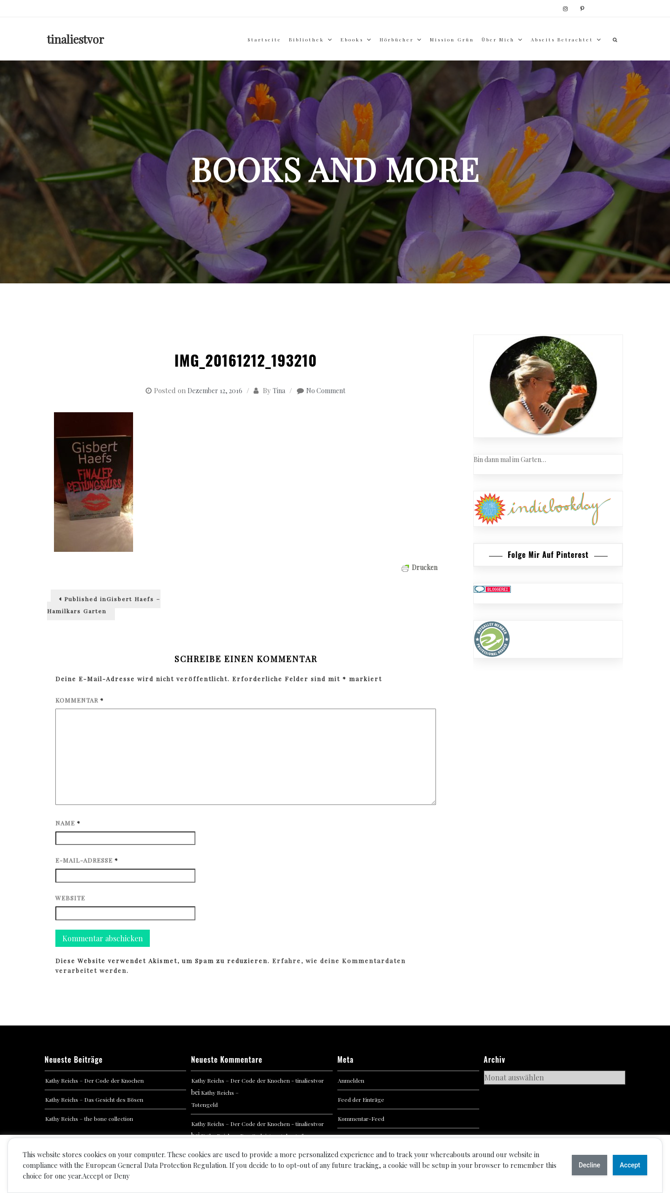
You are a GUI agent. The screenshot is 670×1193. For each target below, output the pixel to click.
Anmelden (351, 1080)
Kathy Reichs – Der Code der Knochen (94, 1080)
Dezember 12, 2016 (215, 390)
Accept (630, 1165)
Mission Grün (452, 39)
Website (70, 898)
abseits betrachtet (562, 39)
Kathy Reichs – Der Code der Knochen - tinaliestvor (257, 1080)
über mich (498, 39)
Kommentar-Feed (361, 1118)
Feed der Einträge (361, 1099)
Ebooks (352, 39)
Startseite (264, 39)
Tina (279, 390)
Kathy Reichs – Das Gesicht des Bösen (94, 1099)
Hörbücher (397, 39)
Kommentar (79, 700)
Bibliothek (306, 39)
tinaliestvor (75, 39)
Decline (589, 1165)
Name (67, 823)
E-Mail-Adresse (86, 860)
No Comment (325, 390)
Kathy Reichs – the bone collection (89, 1118)
